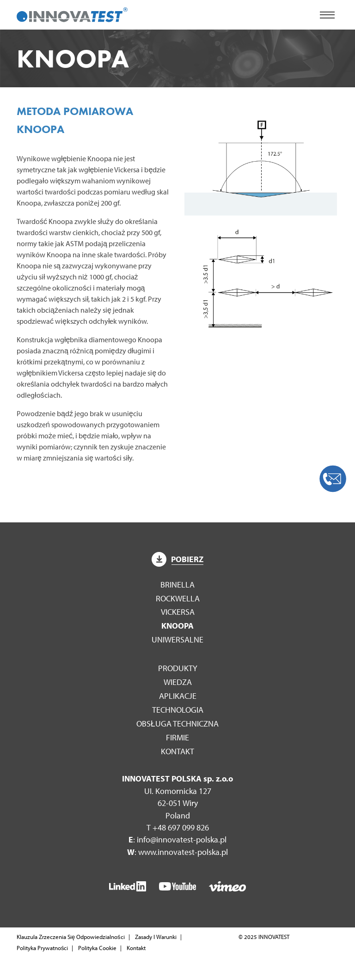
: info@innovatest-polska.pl (177, 839)
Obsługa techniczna (177, 723)
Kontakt (177, 751)
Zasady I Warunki (156, 936)
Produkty (177, 668)
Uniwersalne (177, 639)
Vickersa (178, 611)
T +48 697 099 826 (178, 827)
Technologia (177, 709)
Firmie (177, 737)
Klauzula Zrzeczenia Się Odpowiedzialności (71, 936)
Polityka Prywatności (42, 947)
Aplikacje (177, 695)
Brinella (177, 584)
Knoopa (177, 625)
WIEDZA (178, 682)
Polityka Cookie (97, 947)
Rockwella (178, 598)
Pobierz (177, 559)
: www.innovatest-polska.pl (177, 852)
